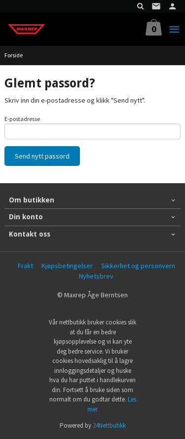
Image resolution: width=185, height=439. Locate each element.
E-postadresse (22, 118)
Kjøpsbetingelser (67, 265)
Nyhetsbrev (96, 276)
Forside (13, 55)
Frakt (25, 265)
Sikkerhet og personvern (138, 265)
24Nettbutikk (109, 425)
